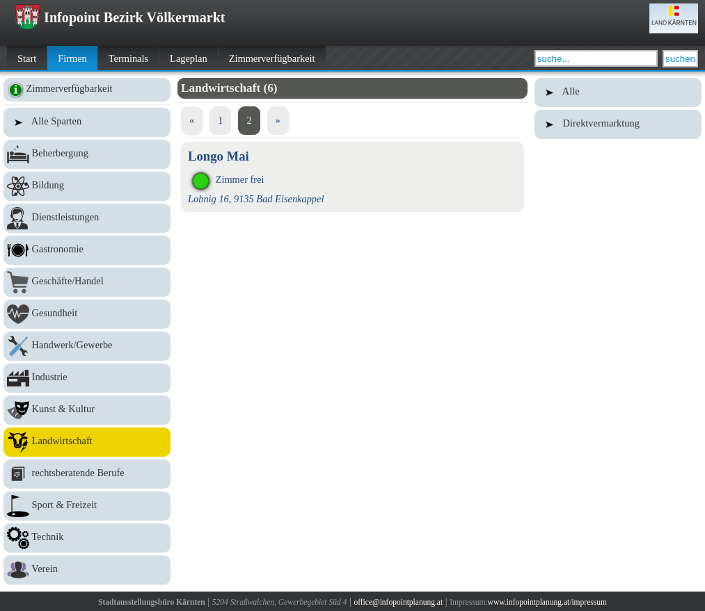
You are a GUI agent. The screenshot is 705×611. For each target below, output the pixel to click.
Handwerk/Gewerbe (87, 346)
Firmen (72, 58)
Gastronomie (87, 250)
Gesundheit (87, 314)
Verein (87, 570)
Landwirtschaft (87, 442)
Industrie (87, 378)
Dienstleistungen (87, 218)
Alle (618, 92)
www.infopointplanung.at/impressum (547, 602)
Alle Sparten (87, 122)
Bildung (87, 186)
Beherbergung (87, 154)
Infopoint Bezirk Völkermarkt (119, 17)
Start (26, 58)
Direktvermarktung (618, 124)
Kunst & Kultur (87, 410)
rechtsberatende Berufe (87, 474)
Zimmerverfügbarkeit (272, 58)
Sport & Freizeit (87, 506)
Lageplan (188, 58)
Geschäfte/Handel (87, 282)
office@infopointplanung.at (398, 602)
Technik (87, 538)
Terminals (128, 58)
